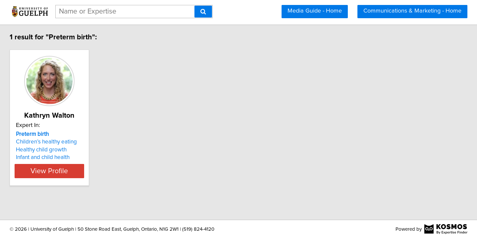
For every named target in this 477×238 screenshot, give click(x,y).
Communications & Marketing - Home (412, 11)
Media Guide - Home (315, 11)
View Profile (88, 171)
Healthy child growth (71, 150)
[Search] (203, 12)
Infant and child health (73, 157)
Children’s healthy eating (76, 142)
